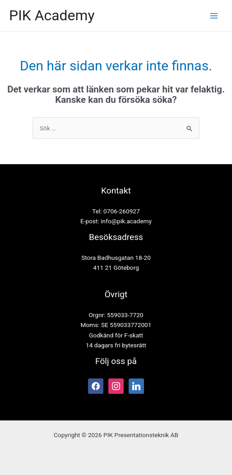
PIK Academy (52, 15)
